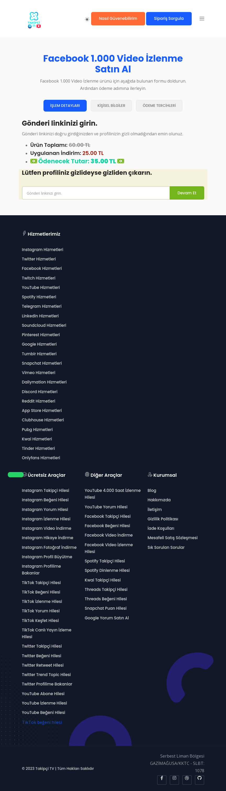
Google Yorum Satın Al (107, 618)
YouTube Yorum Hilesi (106, 507)
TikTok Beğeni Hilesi (41, 592)
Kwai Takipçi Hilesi (103, 580)
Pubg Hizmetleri (37, 429)
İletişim (155, 509)
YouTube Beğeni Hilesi (43, 712)
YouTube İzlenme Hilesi (44, 703)
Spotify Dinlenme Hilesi (107, 570)
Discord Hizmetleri (40, 391)
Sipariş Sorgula (169, 18)
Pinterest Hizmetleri (41, 335)
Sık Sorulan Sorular (166, 547)
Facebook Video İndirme (109, 535)
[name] (96, 193)
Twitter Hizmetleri (39, 259)
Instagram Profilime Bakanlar (41, 569)
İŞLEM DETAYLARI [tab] (65, 105)
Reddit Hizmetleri (38, 401)
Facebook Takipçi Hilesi (108, 516)
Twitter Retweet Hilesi (43, 665)
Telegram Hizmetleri (42, 306)
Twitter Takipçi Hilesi (42, 646)
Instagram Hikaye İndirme (47, 537)
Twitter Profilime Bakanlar (47, 684)
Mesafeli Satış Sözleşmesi (173, 537)
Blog (152, 490)
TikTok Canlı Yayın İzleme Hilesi (46, 633)
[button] (201, 18)
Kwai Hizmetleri (37, 439)
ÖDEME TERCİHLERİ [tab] (159, 105)
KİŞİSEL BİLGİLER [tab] (111, 105)
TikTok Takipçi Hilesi (41, 582)
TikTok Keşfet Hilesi (40, 620)
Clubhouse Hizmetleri (43, 420)
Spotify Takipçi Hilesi (105, 561)
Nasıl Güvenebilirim (118, 18)
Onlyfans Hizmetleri (41, 458)
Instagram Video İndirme (46, 528)
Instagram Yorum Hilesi (45, 509)
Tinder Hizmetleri (38, 448)
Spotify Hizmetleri (39, 297)
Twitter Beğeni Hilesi (41, 656)
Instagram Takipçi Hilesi (45, 490)
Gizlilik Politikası (163, 519)
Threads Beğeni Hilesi (106, 599)
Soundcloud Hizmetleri (44, 325)
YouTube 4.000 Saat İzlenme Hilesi (113, 494)
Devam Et (187, 193)
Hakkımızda (159, 500)
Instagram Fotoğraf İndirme (49, 547)
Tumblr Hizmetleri (39, 354)
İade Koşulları (161, 528)
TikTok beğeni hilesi (42, 722)
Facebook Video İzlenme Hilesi (109, 548)
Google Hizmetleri (39, 344)
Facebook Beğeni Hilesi (107, 525)
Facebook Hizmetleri (42, 268)
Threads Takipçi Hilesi (106, 589)
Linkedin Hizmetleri (40, 316)
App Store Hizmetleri (42, 410)
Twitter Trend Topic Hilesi (46, 674)
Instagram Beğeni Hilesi (45, 500)
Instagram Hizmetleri (42, 249)
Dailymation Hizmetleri (44, 382)
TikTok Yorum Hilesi (41, 611)
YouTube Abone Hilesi (43, 693)
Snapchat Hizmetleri (42, 363)
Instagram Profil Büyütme (47, 557)
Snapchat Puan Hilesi (106, 608)
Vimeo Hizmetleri (39, 372)
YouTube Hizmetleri (41, 287)
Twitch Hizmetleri (39, 278)
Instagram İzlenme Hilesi (46, 519)
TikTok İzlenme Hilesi (42, 601)
